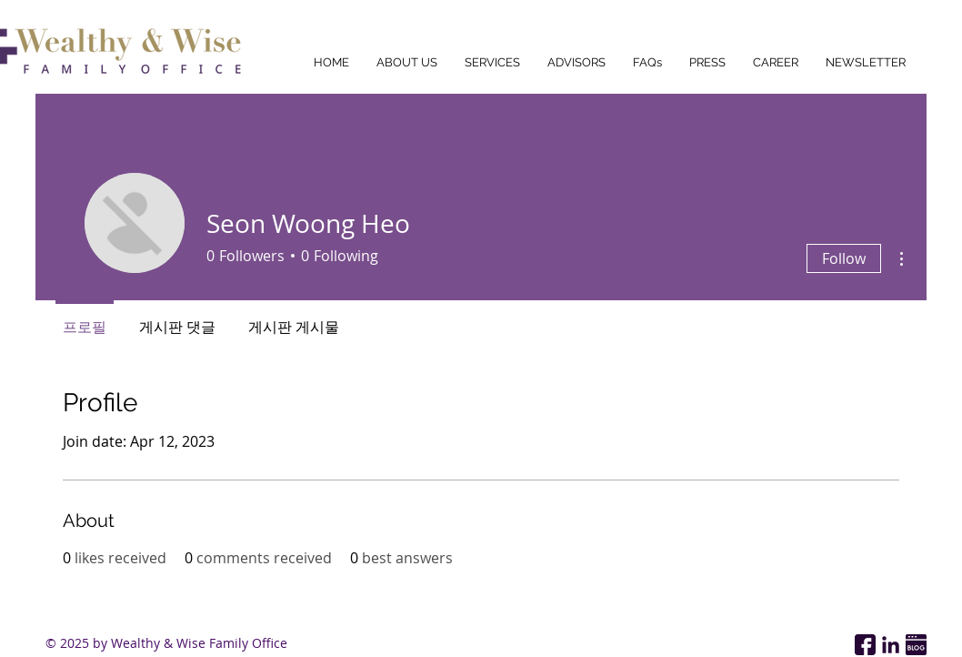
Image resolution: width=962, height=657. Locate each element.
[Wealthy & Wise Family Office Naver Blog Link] (916, 644)
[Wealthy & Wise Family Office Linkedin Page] (890, 644)
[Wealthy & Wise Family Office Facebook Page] (865, 644)
